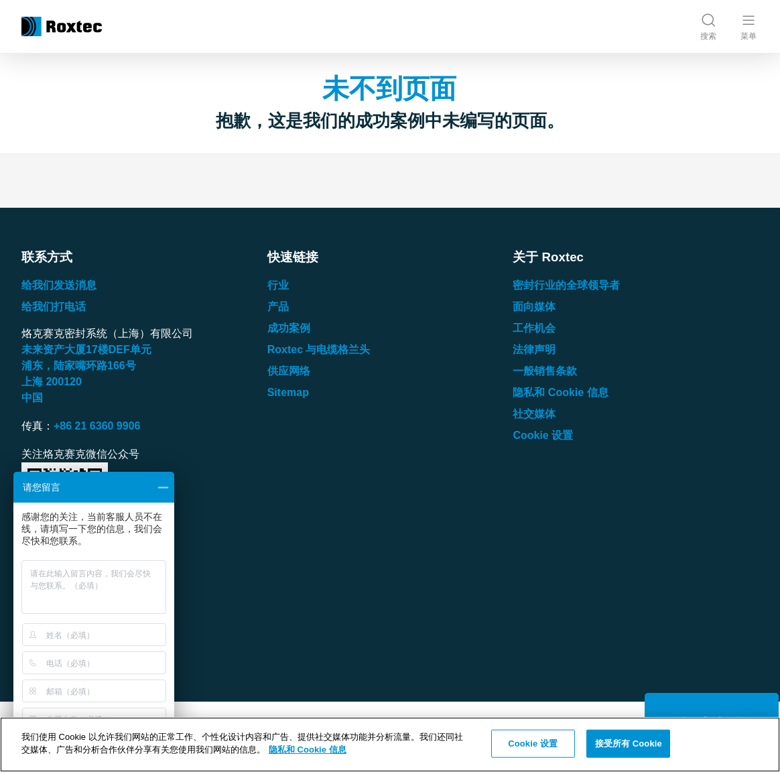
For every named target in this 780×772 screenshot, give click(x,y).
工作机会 (534, 328)
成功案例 (288, 328)
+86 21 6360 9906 (97, 426)
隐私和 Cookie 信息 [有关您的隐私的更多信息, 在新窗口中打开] (307, 750)
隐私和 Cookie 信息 (560, 392)
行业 (278, 285)
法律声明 (534, 349)
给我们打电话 (53, 306)
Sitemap (288, 392)
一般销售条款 (545, 371)
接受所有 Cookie (628, 743)
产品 (278, 306)
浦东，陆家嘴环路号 (78, 365)
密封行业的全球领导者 (566, 285)
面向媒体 (534, 306)
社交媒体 (534, 414)
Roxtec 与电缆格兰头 (319, 349)
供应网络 (288, 371)
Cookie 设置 (543, 435)
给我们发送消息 (58, 285)
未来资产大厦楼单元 (86, 349)
